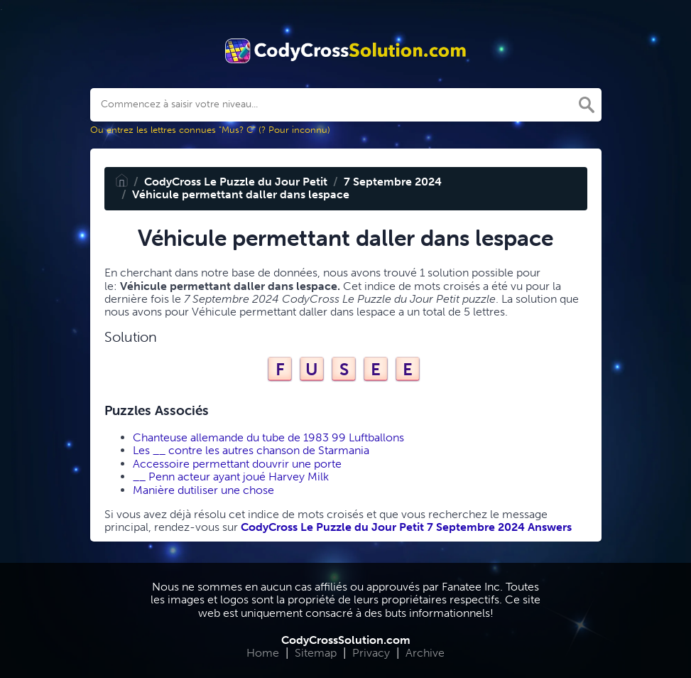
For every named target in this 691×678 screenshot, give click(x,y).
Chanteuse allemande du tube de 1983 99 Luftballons (268, 437)
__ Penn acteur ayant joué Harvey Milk (231, 476)
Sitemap (316, 653)
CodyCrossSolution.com (345, 640)
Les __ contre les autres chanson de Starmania (251, 450)
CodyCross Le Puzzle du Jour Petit (235, 181)
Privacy (371, 653)
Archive (425, 653)
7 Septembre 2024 (393, 181)
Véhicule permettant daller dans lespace (240, 194)
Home (262, 653)
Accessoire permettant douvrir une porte (237, 463)
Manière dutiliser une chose (203, 490)
